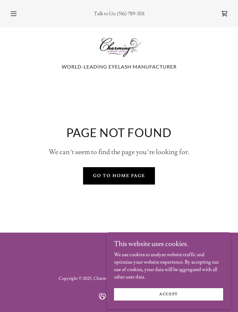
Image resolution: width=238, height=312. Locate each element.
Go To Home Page (119, 176)
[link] (224, 13)
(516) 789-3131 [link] (130, 14)
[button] (17, 13)
